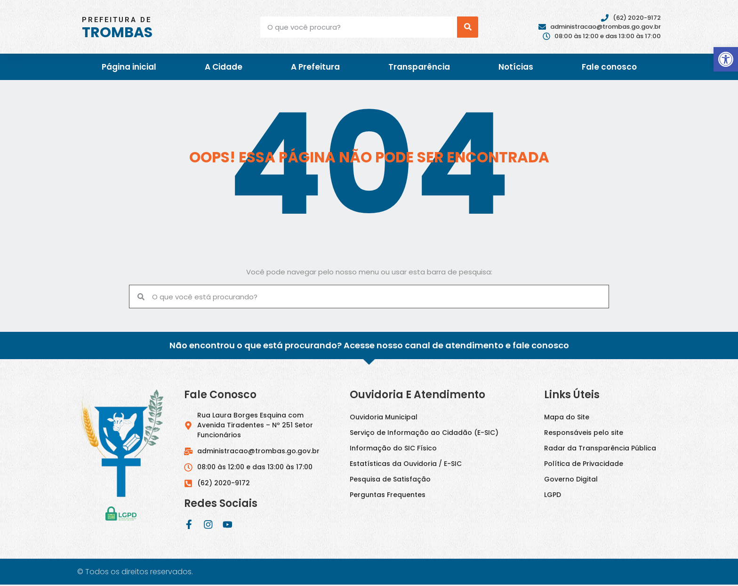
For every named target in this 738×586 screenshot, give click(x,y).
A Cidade (223, 66)
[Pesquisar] (467, 27)
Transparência (419, 66)
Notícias (515, 66)
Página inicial (129, 66)
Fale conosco (609, 66)
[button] (726, 59)
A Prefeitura (315, 66)
